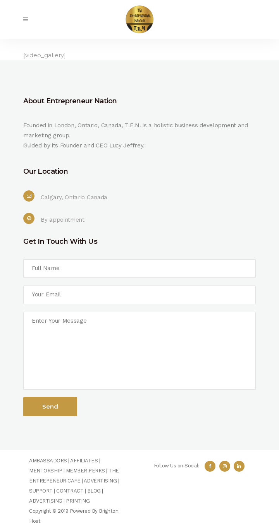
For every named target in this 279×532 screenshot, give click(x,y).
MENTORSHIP (45, 471)
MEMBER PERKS (85, 471)
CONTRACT (69, 491)
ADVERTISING (100, 481)
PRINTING (78, 501)
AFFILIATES (84, 461)
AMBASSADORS (48, 461)
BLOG (94, 491)
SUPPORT (41, 491)
